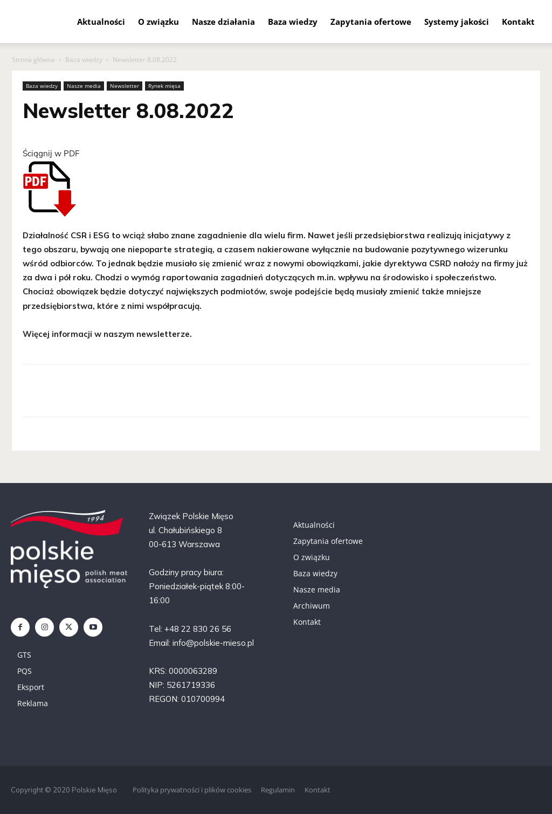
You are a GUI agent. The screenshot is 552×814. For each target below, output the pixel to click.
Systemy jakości (456, 21)
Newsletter (124, 85)
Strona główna (33, 59)
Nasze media (84, 85)
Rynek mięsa (164, 85)
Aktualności (101, 21)
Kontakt (518, 21)
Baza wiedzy (293, 21)
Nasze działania (223, 21)
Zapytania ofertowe (370, 21)
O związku (158, 21)
